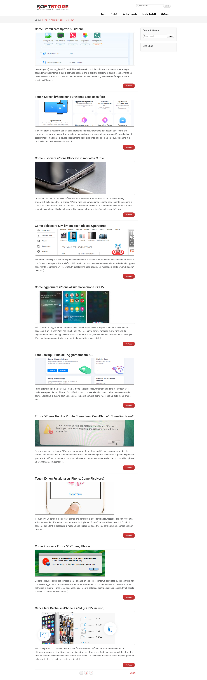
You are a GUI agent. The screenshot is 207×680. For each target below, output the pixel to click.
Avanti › (133, 673)
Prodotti (114, 14)
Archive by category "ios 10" (62, 20)
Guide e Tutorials (130, 14)
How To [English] (149, 14)
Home (102, 14)
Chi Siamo (165, 14)
